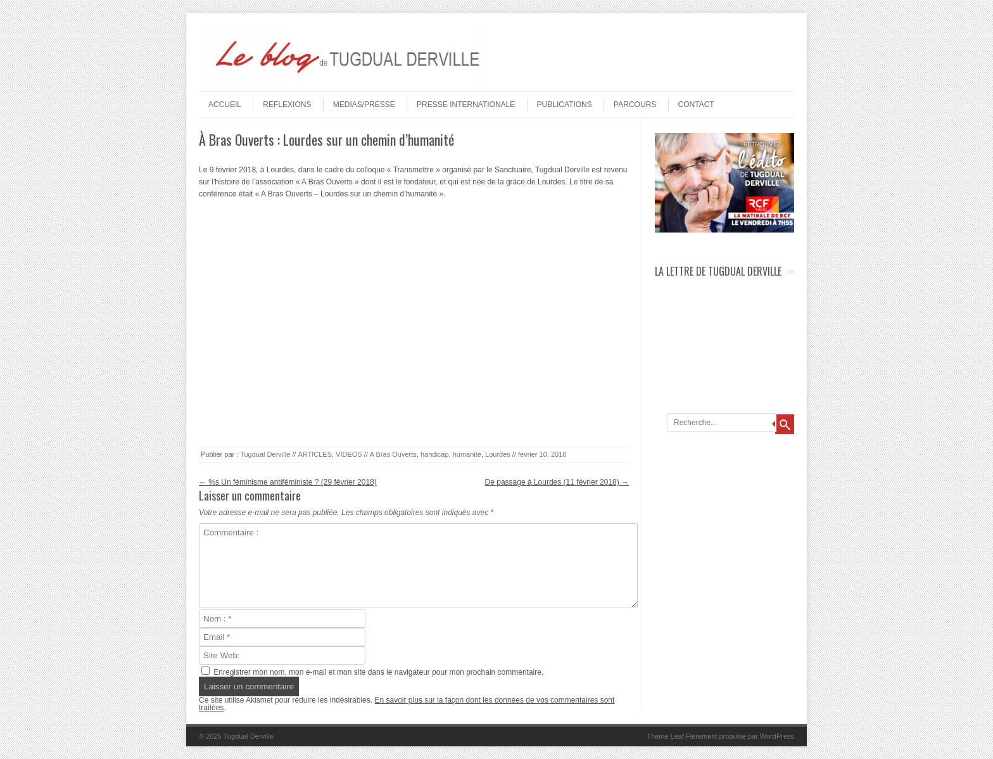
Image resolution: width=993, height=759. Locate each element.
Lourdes (497, 454)
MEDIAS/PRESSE (364, 104)
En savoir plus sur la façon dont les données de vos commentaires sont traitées (406, 704)
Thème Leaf (665, 736)
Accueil (224, 104)
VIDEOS (349, 454)
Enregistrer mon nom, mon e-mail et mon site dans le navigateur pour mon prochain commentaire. (378, 672)
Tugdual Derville (265, 454)
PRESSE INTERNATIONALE (466, 104)
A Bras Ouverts (393, 454)
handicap (435, 454)
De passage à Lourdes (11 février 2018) (557, 482)
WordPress (777, 736)
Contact (696, 104)
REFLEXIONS (287, 104)
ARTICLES (315, 454)
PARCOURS (635, 104)
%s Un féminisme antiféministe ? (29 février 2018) (288, 482)
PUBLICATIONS (564, 104)
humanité (467, 454)
